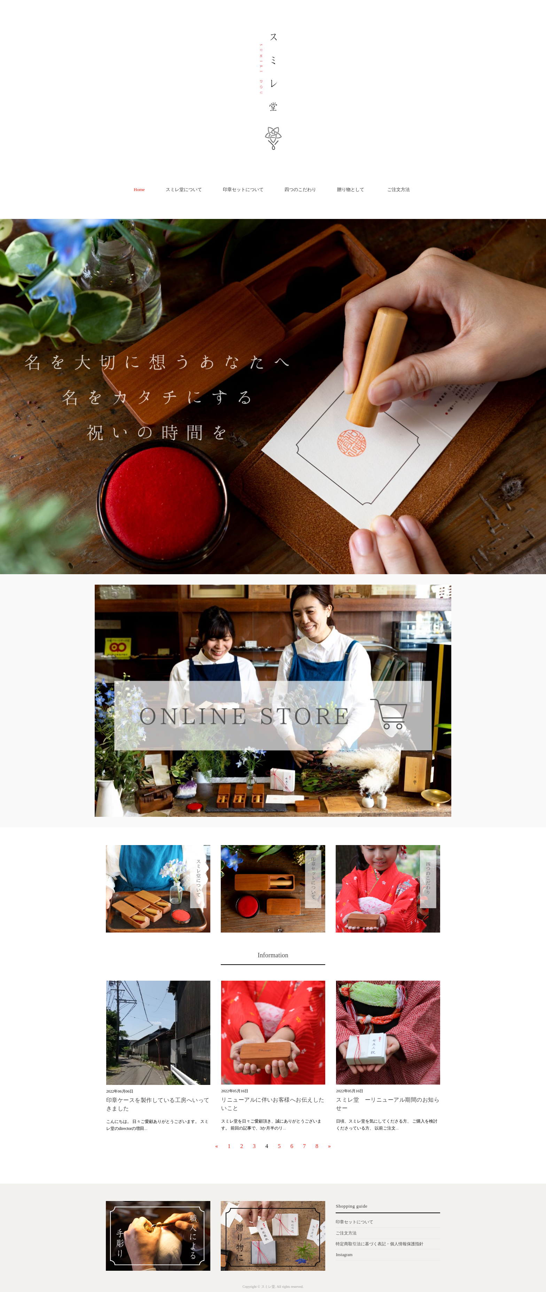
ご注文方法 (400, 189)
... (145, 1128)
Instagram (344, 1254)
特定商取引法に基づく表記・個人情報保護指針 (379, 1243)
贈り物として (350, 189)
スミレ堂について (184, 189)
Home (139, 189)
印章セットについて (243, 189)
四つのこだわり (300, 189)
